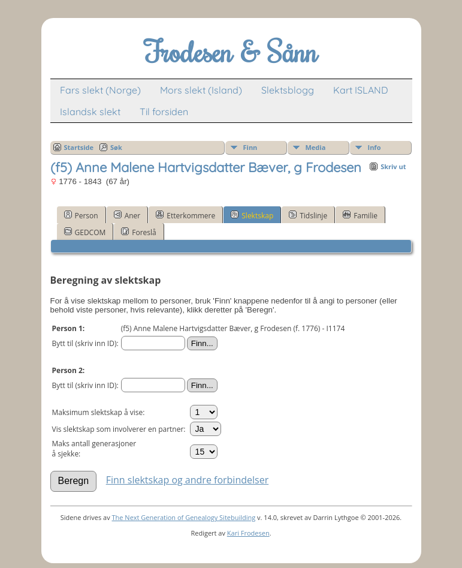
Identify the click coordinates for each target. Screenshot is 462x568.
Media (316, 147)
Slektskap (252, 215)
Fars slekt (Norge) (100, 90)
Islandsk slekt (90, 112)
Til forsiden (164, 112)
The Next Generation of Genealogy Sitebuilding (184, 517)
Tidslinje (308, 215)
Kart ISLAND (360, 90)
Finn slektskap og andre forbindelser (187, 479)
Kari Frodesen (248, 532)
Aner (127, 215)
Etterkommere (185, 215)
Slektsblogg (287, 90)
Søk (116, 147)
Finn (250, 147)
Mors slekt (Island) (201, 90)
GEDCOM (85, 232)
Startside (79, 147)
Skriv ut (393, 166)
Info (374, 147)
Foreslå (138, 232)
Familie (360, 215)
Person (81, 215)
